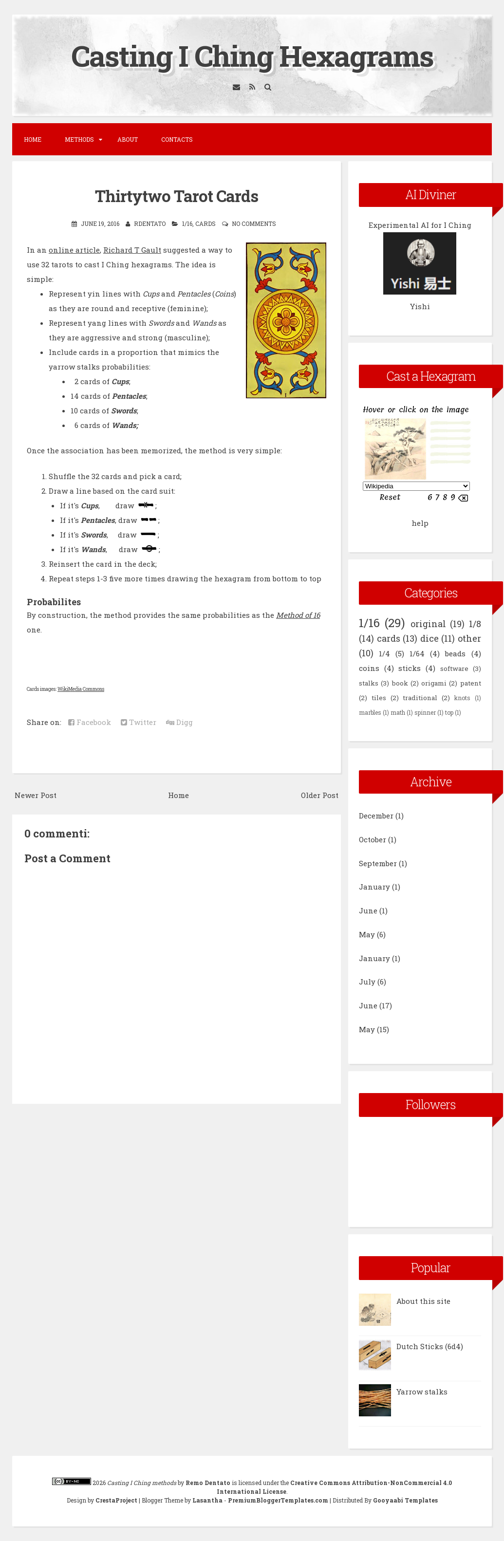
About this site (423, 1301)
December (376, 815)
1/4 (384, 653)
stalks (368, 683)
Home (32, 139)
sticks (409, 668)
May (367, 934)
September (378, 863)
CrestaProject (116, 1500)
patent (470, 683)
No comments (254, 223)
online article (74, 250)
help (420, 523)
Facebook (89, 722)
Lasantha (207, 1500)
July (367, 981)
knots (462, 698)
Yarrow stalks (422, 1391)
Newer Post (35, 795)
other (469, 638)
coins (369, 668)
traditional (420, 697)
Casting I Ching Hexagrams (252, 55)
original (428, 624)
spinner (425, 712)
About (127, 139)
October (372, 839)
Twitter (138, 722)
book (400, 683)
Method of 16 (298, 615)
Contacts (177, 139)
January (374, 886)
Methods (79, 139)
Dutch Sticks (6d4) (429, 1346)
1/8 (475, 624)
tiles (379, 697)
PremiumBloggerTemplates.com (278, 1500)
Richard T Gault (132, 250)
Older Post (319, 795)
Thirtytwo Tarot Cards (176, 195)
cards (205, 223)
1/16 (187, 223)
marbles (370, 712)
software (454, 668)
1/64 (417, 653)
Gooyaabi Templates (405, 1500)
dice (429, 638)
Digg (179, 722)
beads (455, 653)
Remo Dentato (208, 1482)
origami (434, 683)
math (398, 712)
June (368, 910)
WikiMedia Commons (80, 689)
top (449, 712)
